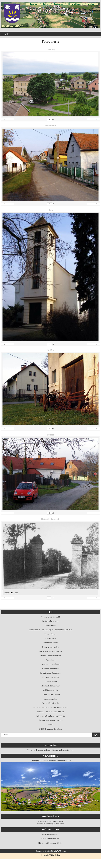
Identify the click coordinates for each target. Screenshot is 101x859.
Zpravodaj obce (50, 699)
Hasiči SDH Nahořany (50, 686)
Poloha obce (50, 638)
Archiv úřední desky (50, 703)
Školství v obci (50, 682)
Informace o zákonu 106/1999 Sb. (50, 712)
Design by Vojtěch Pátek (50, 855)
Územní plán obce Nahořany (51, 720)
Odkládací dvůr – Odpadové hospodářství (50, 707)
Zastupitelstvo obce (50, 621)
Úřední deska (50, 625)
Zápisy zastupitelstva (50, 695)
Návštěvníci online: (50, 834)
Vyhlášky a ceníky (50, 690)
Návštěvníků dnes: (49, 839)
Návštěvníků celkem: (47, 843)
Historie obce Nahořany (50, 656)
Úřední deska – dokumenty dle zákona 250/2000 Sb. (51, 630)
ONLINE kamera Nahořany (50, 729)
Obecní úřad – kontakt (50, 617)
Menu (7, 34)
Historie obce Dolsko (50, 677)
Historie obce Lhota (50, 669)
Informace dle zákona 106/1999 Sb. (50, 716)
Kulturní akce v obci (50, 647)
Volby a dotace (50, 634)
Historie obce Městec (50, 664)
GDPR (50, 725)
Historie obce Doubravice (50, 673)
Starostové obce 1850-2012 (50, 651)
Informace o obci (50, 643)
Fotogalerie (50, 41)
